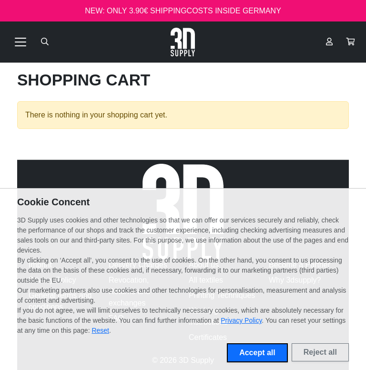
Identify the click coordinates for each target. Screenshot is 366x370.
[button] (350, 42)
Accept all (257, 353)
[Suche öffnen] (44, 42)
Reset (100, 330)
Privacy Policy (241, 320)
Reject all (320, 352)
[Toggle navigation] (20, 42)
